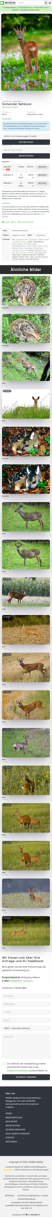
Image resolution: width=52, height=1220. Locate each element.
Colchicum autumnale (19, 250)
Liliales (34, 244)
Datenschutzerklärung (19, 1070)
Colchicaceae (31, 246)
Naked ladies (38, 248)
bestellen (42, 167)
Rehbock (31, 250)
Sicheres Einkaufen (26, 222)
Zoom (46, 16)
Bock (13, 253)
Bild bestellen (26, 142)
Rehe (27, 257)
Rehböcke (40, 255)
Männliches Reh (40, 250)
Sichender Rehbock (17, 104)
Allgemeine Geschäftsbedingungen (26, 1202)
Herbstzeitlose (38, 242)
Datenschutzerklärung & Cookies (33, 1195)
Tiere (40, 253)
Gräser (22, 235)
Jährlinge (22, 259)
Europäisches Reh (21, 239)
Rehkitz (46, 239)
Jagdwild (15, 257)
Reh (13, 239)
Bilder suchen (13, 1125)
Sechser (45, 257)
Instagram (11, 1141)
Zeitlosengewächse (19, 246)
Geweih (40, 239)
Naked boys (28, 248)
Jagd (14, 255)
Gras (44, 253)
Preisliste (29, 212)
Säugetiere (15, 235)
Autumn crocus (42, 246)
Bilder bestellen (14, 1117)
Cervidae (38, 257)
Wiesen (21, 257)
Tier (36, 253)
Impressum (9, 1195)
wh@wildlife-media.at (21, 980)
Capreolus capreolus (12, 101)
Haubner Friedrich (12, 107)
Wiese (19, 255)
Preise (9, 1113)
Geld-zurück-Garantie (17, 1133)
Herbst (30, 242)
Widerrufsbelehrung (27, 1199)
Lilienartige (27, 244)
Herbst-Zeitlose (17, 244)
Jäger (32, 257)
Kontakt (6, 222)
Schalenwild (33, 239)
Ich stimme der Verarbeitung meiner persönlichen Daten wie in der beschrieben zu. (27, 1067)
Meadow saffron (17, 248)
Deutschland (40, 235)
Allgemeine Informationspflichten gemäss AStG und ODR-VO (26, 1206)
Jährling (15, 259)
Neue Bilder (11, 1121)
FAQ (13, 222)
